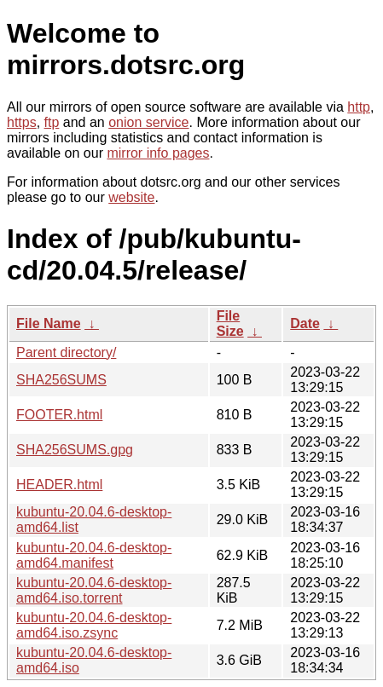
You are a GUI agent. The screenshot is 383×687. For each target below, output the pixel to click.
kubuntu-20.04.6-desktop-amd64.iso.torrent (93, 590)
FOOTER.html (59, 414)
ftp (52, 122)
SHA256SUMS (61, 379)
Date (305, 323)
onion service (148, 122)
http (358, 107)
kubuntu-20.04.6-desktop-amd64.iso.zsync (93, 625)
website (131, 197)
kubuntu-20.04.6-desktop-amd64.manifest (93, 555)
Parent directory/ (66, 352)
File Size (230, 323)
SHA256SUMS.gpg (74, 449)
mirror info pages (158, 153)
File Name (48, 323)
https (22, 122)
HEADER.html (59, 484)
